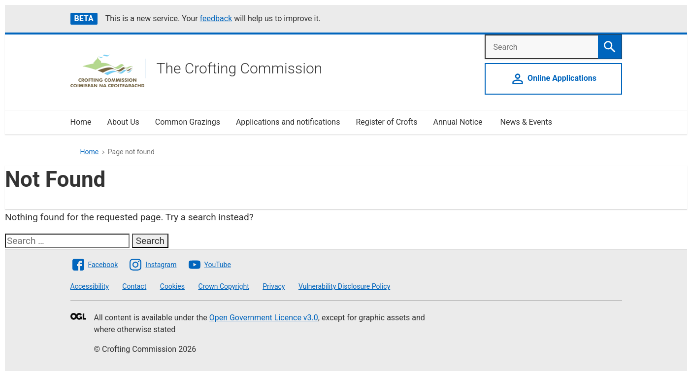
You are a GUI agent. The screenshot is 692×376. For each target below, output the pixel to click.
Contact (134, 286)
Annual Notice (459, 122)
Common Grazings (187, 122)
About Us (123, 122)
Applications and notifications (288, 122)
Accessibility (89, 286)
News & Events (526, 122)
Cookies (172, 286)
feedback (216, 18)
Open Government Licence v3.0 (263, 317)
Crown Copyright (223, 286)
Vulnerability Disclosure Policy (344, 286)
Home (81, 122)
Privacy (274, 286)
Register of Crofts (386, 122)
